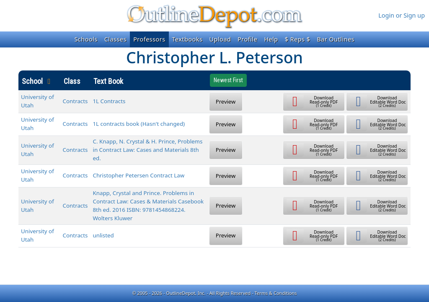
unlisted (103, 235)
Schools (86, 39)
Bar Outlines (335, 39)
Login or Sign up (401, 15)
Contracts (75, 101)
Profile (247, 39)
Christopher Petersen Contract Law (138, 175)
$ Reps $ (297, 39)
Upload (220, 39)
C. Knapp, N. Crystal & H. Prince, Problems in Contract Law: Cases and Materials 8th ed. (147, 150)
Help (271, 39)
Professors (149, 39)
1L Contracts (109, 101)
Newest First (228, 80)
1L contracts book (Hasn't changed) (139, 124)
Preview (225, 101)
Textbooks (187, 39)
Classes (115, 39)
